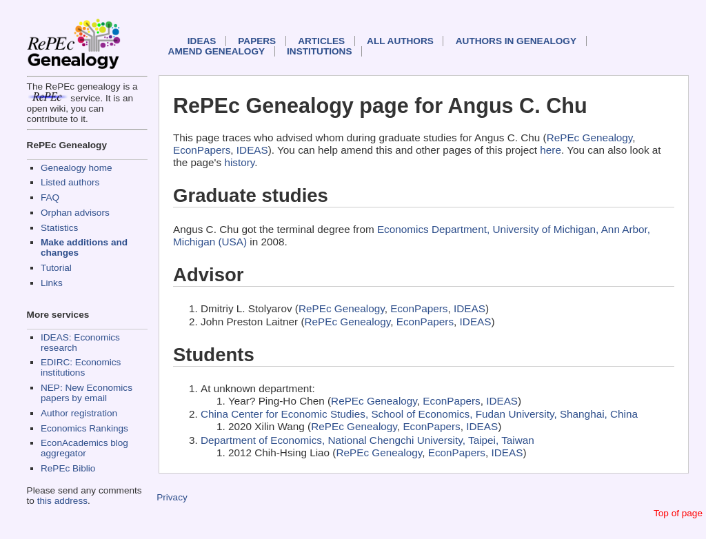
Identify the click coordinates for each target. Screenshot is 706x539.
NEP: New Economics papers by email (86, 393)
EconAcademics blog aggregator (84, 448)
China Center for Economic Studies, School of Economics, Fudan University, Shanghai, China (419, 414)
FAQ (50, 197)
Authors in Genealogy (516, 41)
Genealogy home (76, 168)
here (550, 150)
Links (52, 283)
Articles (321, 41)
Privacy (172, 497)
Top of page (678, 513)
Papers (257, 41)
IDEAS (202, 41)
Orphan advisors (75, 212)
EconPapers (201, 150)
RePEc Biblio (68, 468)
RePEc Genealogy (590, 137)
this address (62, 501)
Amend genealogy (216, 51)
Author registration (79, 413)
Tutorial (56, 268)
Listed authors (70, 182)
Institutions (319, 51)
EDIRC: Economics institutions (81, 367)
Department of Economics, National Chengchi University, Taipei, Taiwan (367, 440)
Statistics (59, 228)
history (239, 162)
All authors (400, 41)
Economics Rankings (84, 428)
